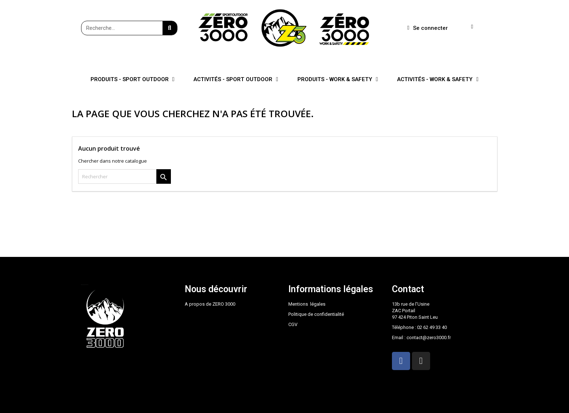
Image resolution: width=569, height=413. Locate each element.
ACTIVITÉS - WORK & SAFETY (437, 79)
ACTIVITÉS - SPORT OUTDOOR (235, 79)
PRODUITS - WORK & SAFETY (337, 79)
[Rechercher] (124, 176)
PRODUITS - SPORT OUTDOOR (133, 79)
